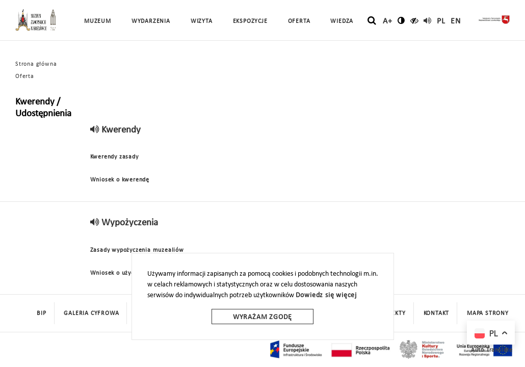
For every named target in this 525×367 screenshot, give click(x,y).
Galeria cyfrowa (91, 313)
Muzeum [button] (97, 21)
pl (441, 21)
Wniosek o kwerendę (119, 180)
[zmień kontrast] (401, 20)
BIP (41, 313)
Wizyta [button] (202, 21)
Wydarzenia (151, 21)
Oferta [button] (299, 21)
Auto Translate (492, 350)
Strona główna (36, 64)
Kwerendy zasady (114, 157)
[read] (428, 20)
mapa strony (488, 313)
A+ (387, 21)
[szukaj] (372, 21)
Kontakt (437, 313)
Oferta (24, 76)
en (456, 21)
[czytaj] (414, 20)
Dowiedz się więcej (326, 295)
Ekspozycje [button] (250, 21)
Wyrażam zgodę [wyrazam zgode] (262, 317)
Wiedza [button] (341, 21)
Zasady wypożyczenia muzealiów (137, 250)
